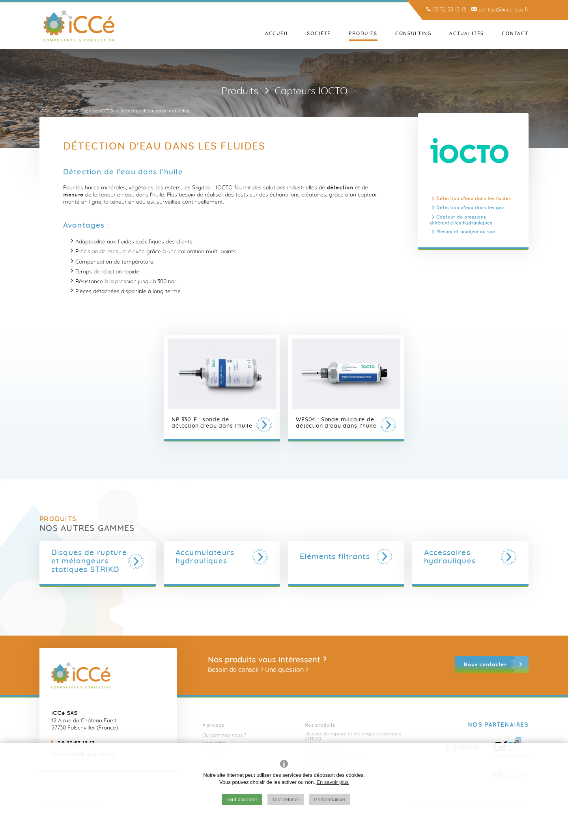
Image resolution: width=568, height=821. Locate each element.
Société (319, 33)
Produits (363, 33)
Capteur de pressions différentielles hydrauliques (461, 220)
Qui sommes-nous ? (224, 735)
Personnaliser (330, 799)
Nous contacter (484, 664)
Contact (515, 33)
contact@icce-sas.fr (500, 10)
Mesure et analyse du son (465, 231)
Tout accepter (241, 799)
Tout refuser (285, 799)
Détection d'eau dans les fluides (473, 198)
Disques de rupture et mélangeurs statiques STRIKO (353, 736)
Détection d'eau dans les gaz (470, 208)
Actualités (466, 33)
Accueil (277, 33)
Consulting (413, 33)
